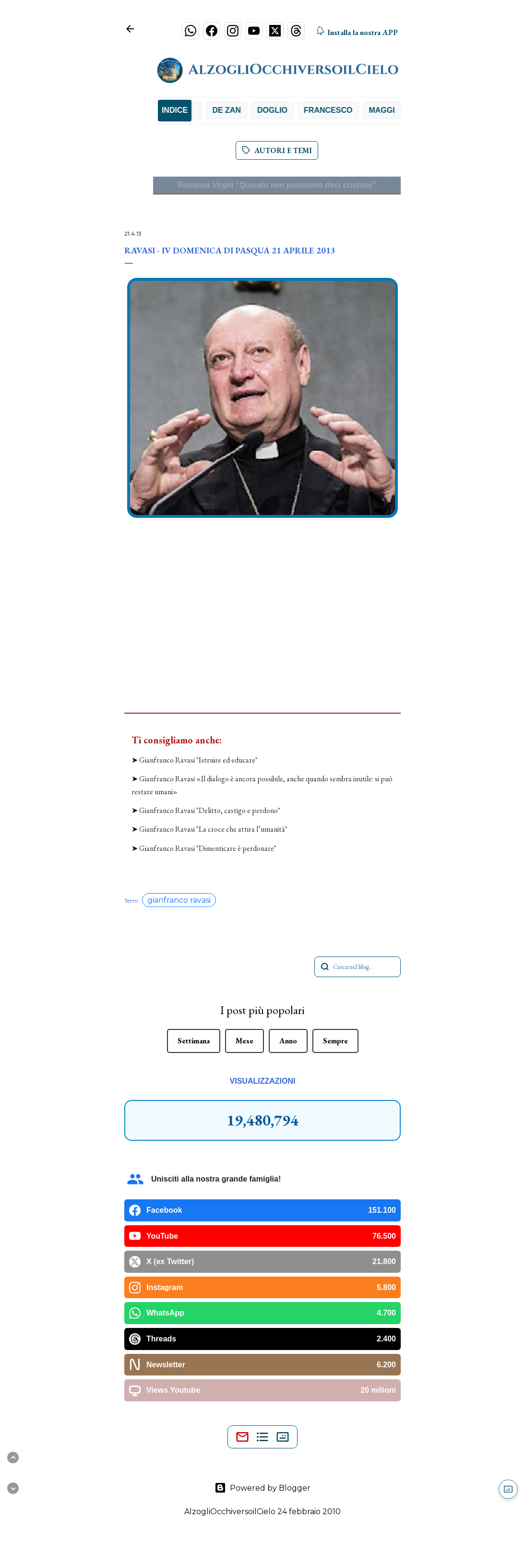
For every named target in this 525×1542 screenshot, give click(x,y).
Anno (288, 1041)
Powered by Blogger (262, 1488)
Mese (244, 1041)
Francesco (334, 110)
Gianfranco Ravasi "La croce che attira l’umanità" (213, 829)
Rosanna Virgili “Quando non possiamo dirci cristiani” (277, 185)
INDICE (175, 110)
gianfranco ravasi (179, 900)
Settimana (194, 1041)
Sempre (335, 1041)
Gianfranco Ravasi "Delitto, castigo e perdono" (209, 810)
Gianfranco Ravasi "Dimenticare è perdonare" (207, 848)
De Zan (233, 110)
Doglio (279, 110)
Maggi (388, 110)
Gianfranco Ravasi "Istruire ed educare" (198, 760)
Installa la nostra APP (356, 32)
